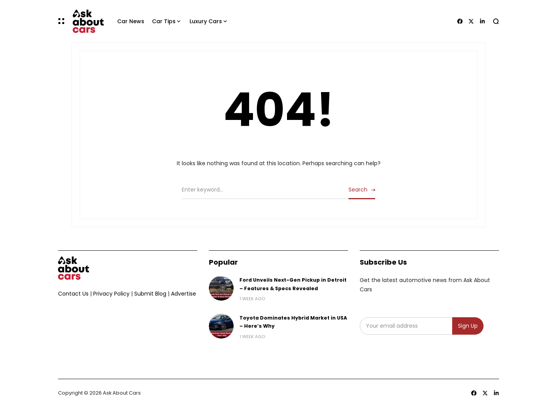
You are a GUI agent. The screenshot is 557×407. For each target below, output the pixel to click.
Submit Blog (150, 294)
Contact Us (73, 294)
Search (358, 189)
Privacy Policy (111, 294)
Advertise (183, 294)
